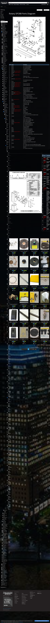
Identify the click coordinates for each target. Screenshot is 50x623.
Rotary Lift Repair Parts (5, 511)
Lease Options (17, 598)
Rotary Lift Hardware (5, 110)
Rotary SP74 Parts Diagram (7, 276)
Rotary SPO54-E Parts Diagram (7, 372)
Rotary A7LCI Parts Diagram (7, 193)
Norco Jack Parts (5, 524)
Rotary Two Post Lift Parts (7, 148)
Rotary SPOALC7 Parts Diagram (7, 502)
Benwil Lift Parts (4, 46)
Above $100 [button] (2, 18)
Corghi (31, 598)
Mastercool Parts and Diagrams (4, 522)
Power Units (4, 98)
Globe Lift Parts (4, 84)
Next (33, 349)
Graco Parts (4, 61)
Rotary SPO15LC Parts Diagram (7, 357)
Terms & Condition (25, 600)
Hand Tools (3, 564)
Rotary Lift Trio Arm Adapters (4, 570)
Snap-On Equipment (4, 547)
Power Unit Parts (4, 97)
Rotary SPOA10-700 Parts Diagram (7, 437)
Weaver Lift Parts (4, 514)
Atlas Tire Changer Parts (4, 40)
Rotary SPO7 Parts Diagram (7, 389)
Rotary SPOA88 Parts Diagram (7, 482)
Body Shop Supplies (3, 26)
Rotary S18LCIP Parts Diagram (7, 251)
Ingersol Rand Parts (4, 66)
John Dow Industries (3, 565)
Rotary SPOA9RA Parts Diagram (7, 497)
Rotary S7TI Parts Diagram (7, 256)
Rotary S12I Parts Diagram (7, 231)
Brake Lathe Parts (4, 49)
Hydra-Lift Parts (4, 89)
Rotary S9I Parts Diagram (7, 261)
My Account (23, 596)
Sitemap (16, 602)
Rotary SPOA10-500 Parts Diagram (7, 431)
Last (35, 349)
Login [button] (47, 4)
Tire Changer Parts (4, 556)
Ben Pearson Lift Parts (4, 72)
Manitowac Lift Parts (5, 95)
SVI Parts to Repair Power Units (4, 550)
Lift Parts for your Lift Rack (5, 91)
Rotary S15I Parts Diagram (7, 236)
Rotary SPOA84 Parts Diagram (7, 477)
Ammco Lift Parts (4, 70)
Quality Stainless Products (5, 529)
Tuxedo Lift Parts (4, 558)
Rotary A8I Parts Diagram (7, 203)
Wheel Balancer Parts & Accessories (4, 562)
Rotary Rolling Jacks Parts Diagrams (7, 137)
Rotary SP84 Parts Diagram (7, 281)
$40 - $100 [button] (2, 17)
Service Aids (4, 545)
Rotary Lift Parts (4, 102)
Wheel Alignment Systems (4, 583)
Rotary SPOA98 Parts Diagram (7, 492)
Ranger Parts (4, 530)
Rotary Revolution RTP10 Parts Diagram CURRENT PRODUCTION (7, 220)
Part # (13, 64)
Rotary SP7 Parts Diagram (7, 271)
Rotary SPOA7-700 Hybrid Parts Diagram (7, 456)
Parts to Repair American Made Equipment (4, 526)
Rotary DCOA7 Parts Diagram (7, 213)
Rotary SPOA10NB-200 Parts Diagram (7, 443)
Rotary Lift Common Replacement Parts (5, 107)
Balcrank (3, 41)
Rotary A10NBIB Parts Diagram (7, 168)
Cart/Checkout (43, 4)
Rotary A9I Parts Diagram (7, 208)
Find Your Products (25, 594)
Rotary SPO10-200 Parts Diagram (7, 311)
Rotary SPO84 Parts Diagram (7, 394)
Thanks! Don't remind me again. (41, 620)
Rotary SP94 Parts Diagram (7, 296)
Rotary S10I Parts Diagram (7, 226)
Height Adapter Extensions (4, 86)
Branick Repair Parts (4, 51)
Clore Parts (4, 53)
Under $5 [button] (2, 14)
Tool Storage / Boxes (3, 578)
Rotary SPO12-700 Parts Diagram (7, 334)
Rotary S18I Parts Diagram (7, 241)
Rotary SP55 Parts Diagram (7, 266)
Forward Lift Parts (4, 80)
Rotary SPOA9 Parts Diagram (7, 487)
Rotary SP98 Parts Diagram (7, 301)
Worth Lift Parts (4, 520)
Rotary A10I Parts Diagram (7, 153)
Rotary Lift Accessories (5, 104)
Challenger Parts (5, 52)
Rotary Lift (31, 593)
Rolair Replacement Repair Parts (4, 533)
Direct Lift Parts (4, 59)
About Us (16, 594)
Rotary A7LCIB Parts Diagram (7, 198)
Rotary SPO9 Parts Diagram (7, 404)
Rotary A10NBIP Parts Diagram (7, 173)
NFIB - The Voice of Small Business (7, 608)
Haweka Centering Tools (4, 63)
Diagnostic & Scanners (3, 29)
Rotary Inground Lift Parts (6, 116)
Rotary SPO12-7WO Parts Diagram (7, 346)
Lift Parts (3, 68)
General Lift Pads (4, 82)
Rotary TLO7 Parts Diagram (7, 507)
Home (10, 4)
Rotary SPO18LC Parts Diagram (7, 366)
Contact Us (16, 601)
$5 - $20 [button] (2, 15)
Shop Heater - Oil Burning (4, 573)
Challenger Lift (32, 595)
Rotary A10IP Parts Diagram (7, 163)
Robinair (31, 596)
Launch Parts (4, 67)
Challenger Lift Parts (5, 78)
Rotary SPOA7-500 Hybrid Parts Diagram (7, 449)
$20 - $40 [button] (2, 16)
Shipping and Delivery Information (24, 602)
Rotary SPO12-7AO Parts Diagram (7, 340)
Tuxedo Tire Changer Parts (4, 560)
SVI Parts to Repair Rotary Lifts (4, 553)
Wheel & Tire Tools (3, 581)
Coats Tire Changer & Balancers (4, 55)
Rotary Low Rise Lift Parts (7, 131)
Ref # (10, 64)
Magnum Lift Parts (4, 93)
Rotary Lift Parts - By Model (5, 112)
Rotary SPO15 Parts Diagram (7, 352)
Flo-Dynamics (4, 60)
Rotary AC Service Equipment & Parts (4, 537)
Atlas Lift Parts (4, 38)
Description (25, 64)
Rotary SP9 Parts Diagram (7, 291)
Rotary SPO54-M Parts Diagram (7, 384)
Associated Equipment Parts (4, 36)
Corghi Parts (4, 57)
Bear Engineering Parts (4, 43)
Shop (12, 4)
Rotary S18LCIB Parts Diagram (7, 246)
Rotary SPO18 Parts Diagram (7, 361)
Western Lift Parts (4, 516)
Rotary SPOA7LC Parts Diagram (7, 472)
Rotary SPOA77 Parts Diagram (7, 462)
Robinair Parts (4, 531)
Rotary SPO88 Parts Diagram (7, 399)
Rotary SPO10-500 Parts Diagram (7, 317)
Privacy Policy (24, 599)
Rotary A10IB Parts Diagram (7, 158)
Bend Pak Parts (4, 45)
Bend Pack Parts (4, 74)
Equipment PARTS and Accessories (4, 32)
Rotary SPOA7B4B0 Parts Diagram (7, 467)
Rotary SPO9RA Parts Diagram (7, 419)
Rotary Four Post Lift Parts (7, 125)
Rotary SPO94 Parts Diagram (7, 409)
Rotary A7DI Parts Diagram (7, 178)
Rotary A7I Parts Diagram (7, 183)
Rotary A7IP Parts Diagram (7, 188)
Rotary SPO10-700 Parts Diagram (7, 323)
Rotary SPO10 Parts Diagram (7, 306)
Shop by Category (16, 4)
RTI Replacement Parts (5, 544)
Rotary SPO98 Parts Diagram (7, 414)
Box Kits (3, 47)
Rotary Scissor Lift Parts (7, 142)
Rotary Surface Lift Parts (6, 120)
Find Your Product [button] (22, 4)
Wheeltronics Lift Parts (4, 518)
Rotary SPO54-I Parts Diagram (7, 378)
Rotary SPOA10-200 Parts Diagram (7, 425)
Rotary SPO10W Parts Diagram (7, 329)
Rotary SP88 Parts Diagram (7, 286)
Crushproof (4, 58)
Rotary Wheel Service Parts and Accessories (5, 541)
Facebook (39, 593)
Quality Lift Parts (4, 100)
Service (27, 4)
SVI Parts (3, 548)
